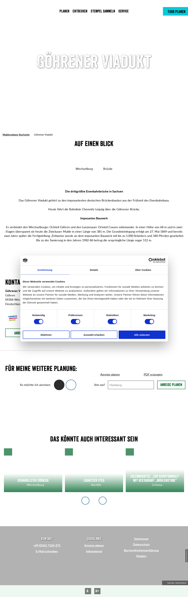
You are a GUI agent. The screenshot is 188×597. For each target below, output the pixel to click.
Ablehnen (46, 334)
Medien (141, 556)
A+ (97, 591)
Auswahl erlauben (93, 334)
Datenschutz (141, 544)
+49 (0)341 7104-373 (46, 545)
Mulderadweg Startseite (16, 134)
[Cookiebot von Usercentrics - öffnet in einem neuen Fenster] (151, 260)
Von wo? (99, 385)
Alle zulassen (142, 334)
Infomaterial (94, 551)
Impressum (141, 538)
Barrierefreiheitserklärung (141, 550)
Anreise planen (171, 385)
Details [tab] (94, 270)
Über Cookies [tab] (143, 270)
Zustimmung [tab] (44, 270)
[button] (175, 11)
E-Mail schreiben (47, 551)
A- (88, 591)
